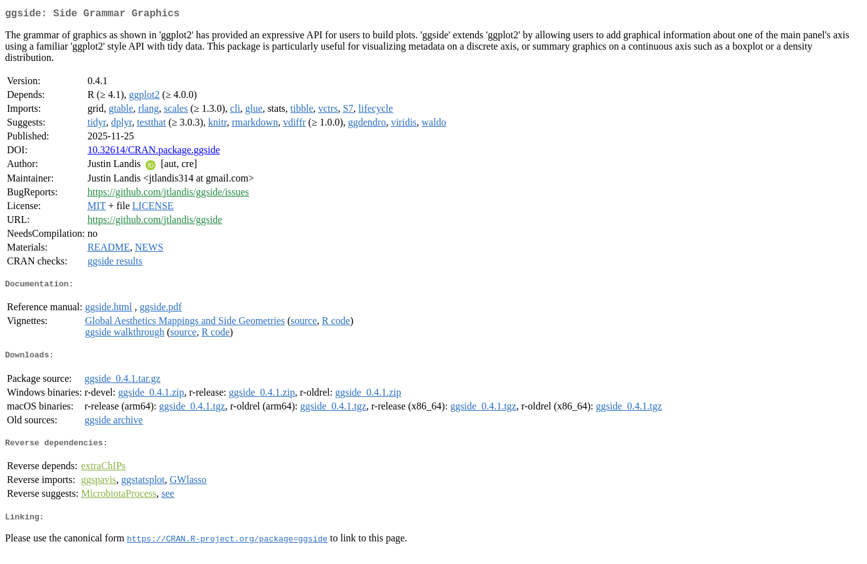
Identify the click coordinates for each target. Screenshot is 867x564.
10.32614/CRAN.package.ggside (153, 152)
